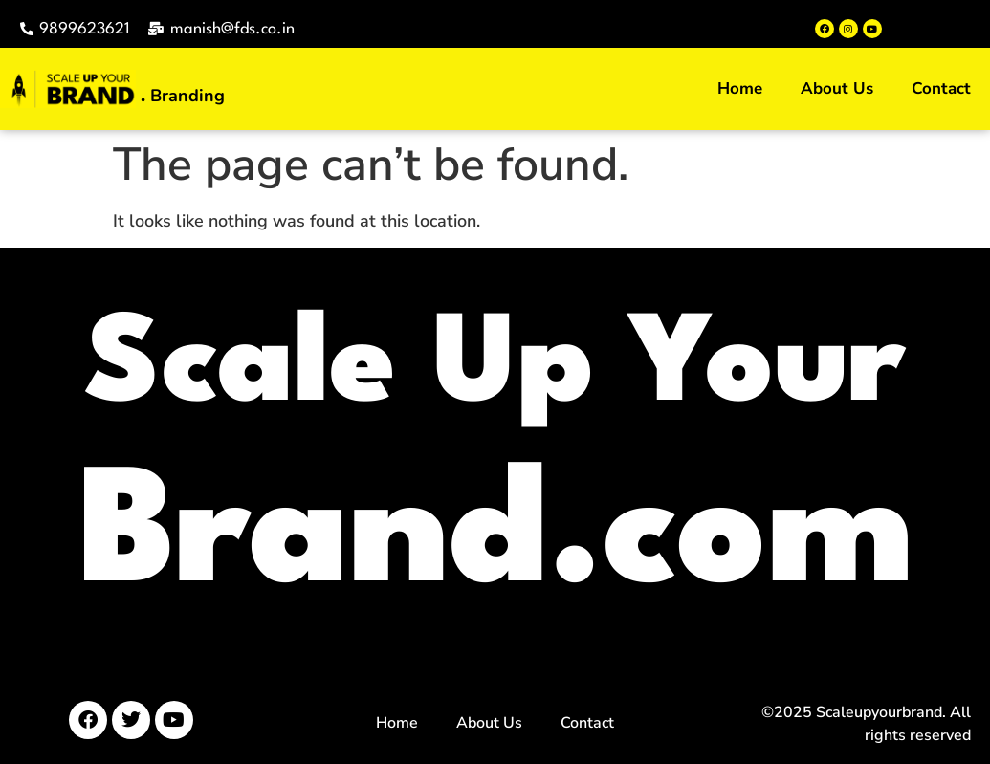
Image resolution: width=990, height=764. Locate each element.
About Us (837, 88)
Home (739, 88)
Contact (941, 88)
